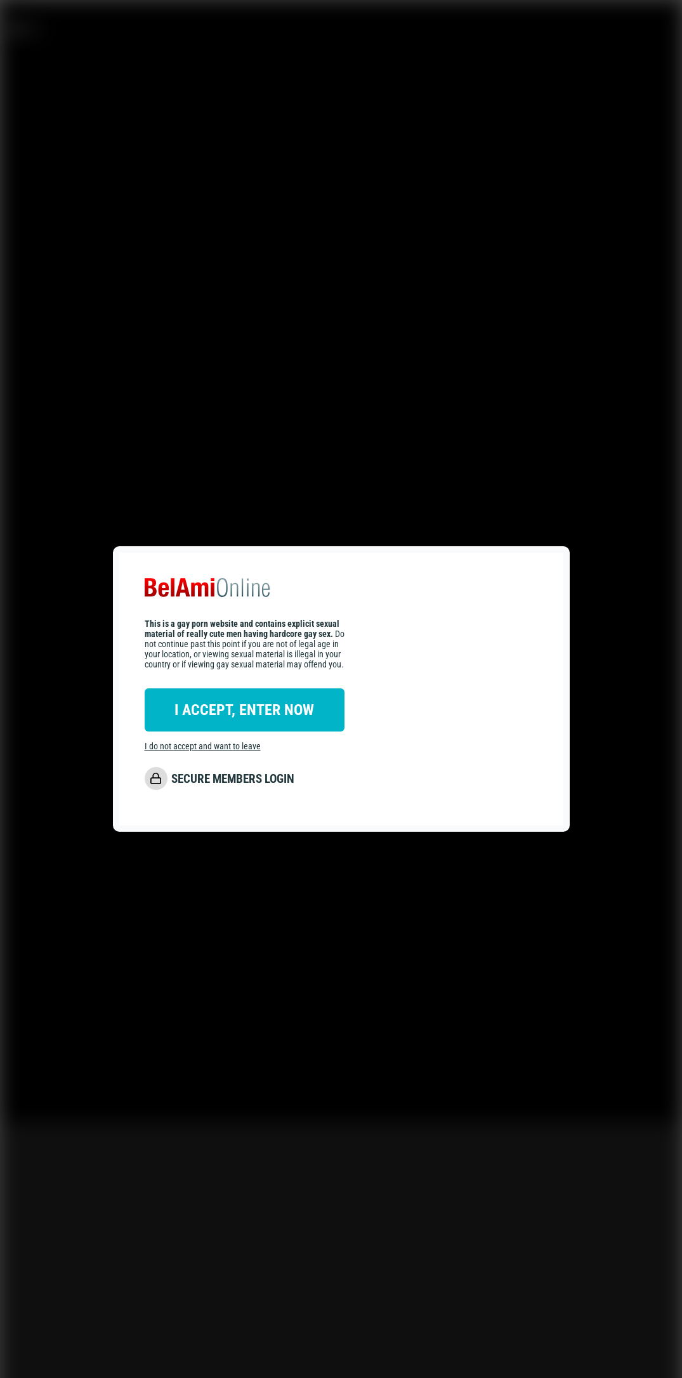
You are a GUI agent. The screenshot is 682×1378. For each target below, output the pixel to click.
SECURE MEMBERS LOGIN (232, 778)
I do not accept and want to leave (203, 746)
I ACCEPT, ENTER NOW (244, 710)
